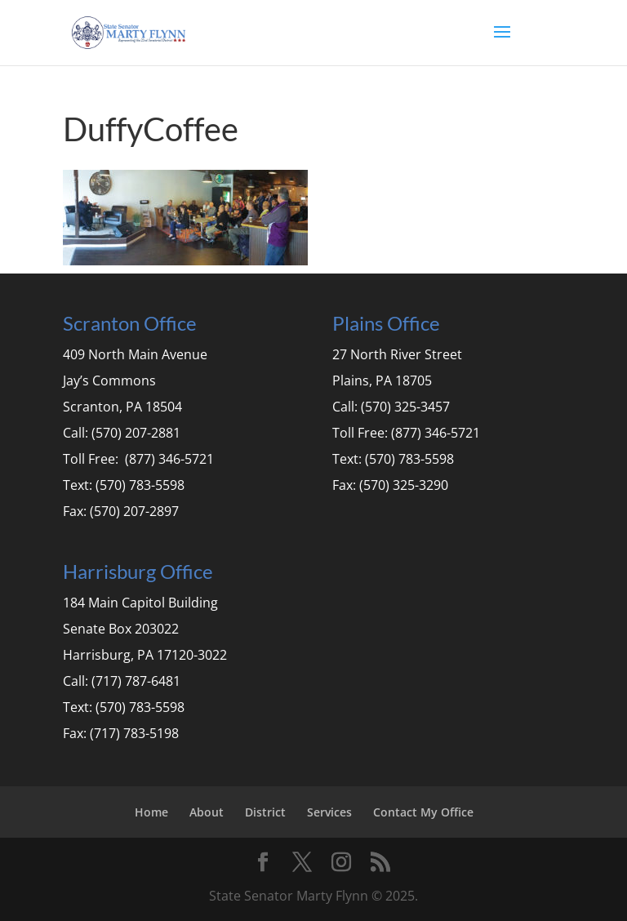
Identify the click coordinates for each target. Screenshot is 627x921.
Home (151, 812)
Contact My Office (423, 812)
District (265, 812)
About (206, 812)
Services (329, 812)
